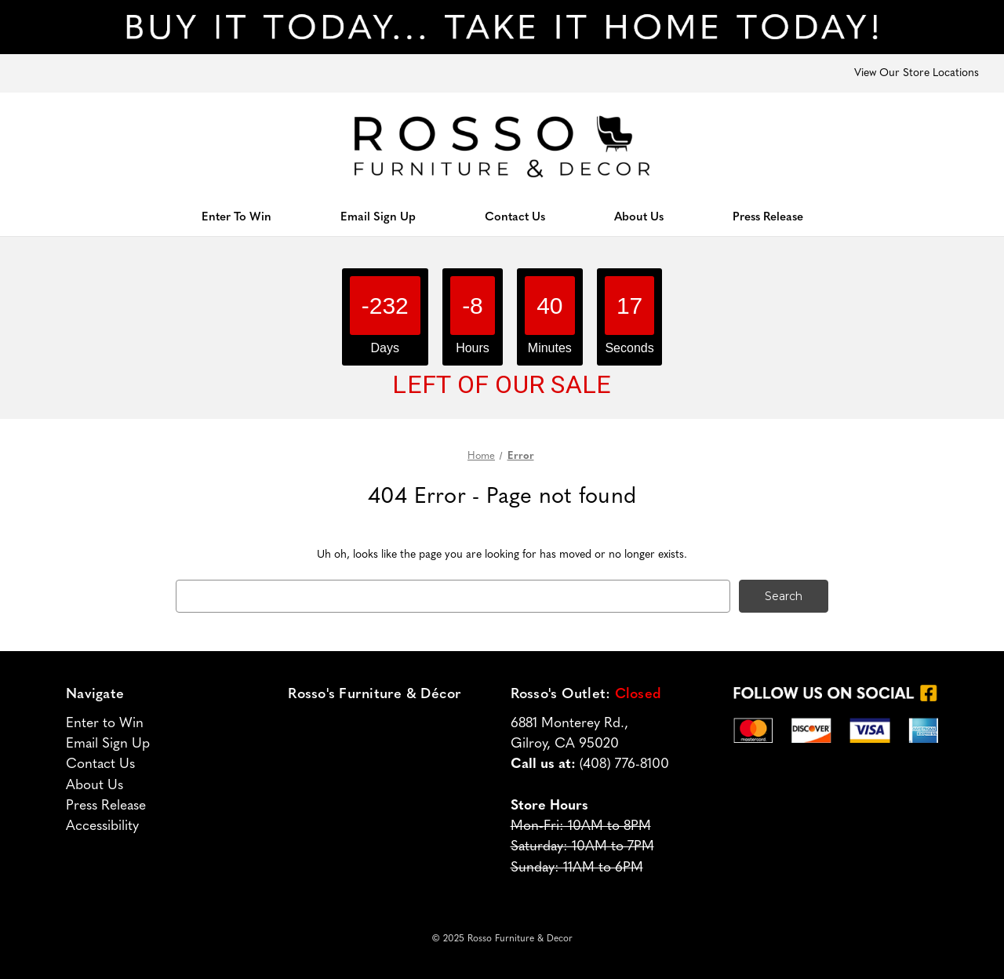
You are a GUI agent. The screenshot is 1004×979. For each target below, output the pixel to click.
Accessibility (102, 826)
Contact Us (515, 218)
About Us (639, 218)
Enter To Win (236, 218)
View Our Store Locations (916, 73)
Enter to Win (105, 723)
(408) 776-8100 (624, 764)
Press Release (768, 218)
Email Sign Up (378, 218)
